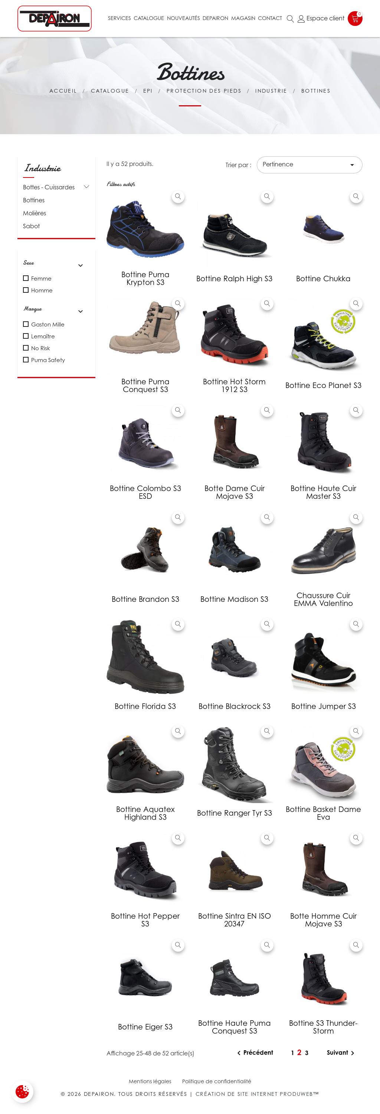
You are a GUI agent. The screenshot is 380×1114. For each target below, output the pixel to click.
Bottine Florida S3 (145, 706)
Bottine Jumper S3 (323, 706)
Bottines (34, 200)
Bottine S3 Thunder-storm (323, 1027)
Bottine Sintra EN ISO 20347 (234, 920)
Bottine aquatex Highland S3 (145, 813)
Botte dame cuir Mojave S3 (234, 492)
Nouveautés (183, 18)
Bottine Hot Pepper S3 (145, 920)
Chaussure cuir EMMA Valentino (323, 599)
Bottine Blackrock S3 (235, 706)
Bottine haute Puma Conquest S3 (234, 1027)
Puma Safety (48, 360)
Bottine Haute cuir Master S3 (323, 492)
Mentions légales (150, 1081)
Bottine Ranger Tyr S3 (234, 813)
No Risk (40, 348)
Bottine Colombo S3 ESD (145, 492)
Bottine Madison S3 (234, 599)
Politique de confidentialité (216, 1081)
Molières (34, 213)
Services (119, 18)
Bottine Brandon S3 (145, 599)
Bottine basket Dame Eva (323, 813)
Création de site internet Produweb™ (257, 1094)
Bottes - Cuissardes (49, 187)
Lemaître (43, 336)
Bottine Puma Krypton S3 (145, 278)
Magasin (243, 18)
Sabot (31, 226)
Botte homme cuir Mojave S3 (323, 920)
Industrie (41, 168)
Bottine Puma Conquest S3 (145, 385)
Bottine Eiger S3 (145, 1026)
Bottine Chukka (323, 278)
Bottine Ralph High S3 (234, 278)
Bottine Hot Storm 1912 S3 (234, 385)
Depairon (215, 18)
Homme (42, 290)
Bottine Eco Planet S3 (323, 385)
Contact (270, 18)
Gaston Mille (48, 324)
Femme (41, 278)
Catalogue (149, 18)
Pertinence (310, 164)
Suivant (342, 1053)
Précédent (254, 1053)
